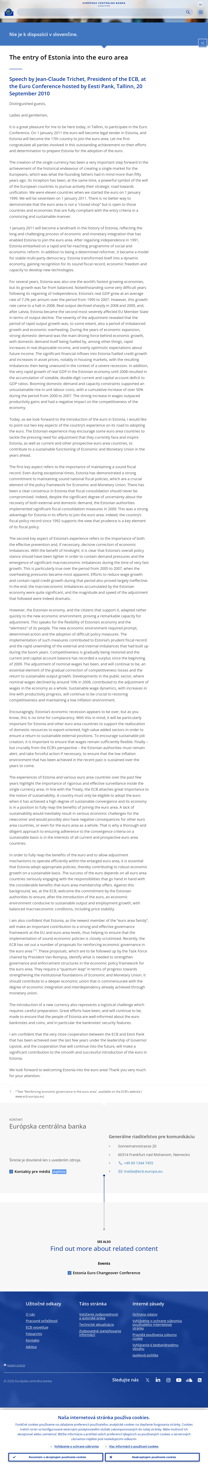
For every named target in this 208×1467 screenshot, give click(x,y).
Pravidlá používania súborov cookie (155, 1336)
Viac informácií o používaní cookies (134, 1444)
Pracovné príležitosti (42, 1321)
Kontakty (32, 1340)
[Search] (102, 12)
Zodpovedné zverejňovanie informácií (100, 1333)
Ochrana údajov (145, 1314)
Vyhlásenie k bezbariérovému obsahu (155, 1347)
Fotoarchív (34, 1334)
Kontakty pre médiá (32, 1171)
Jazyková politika (145, 1355)
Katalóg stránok (16, 1365)
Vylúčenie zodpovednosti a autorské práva (98, 1316)
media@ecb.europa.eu (143, 1171)
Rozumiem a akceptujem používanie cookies (56, 1456)
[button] (200, 4)
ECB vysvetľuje (37, 1327)
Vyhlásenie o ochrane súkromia (76, 1444)
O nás (30, 1314)
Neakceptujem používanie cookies (152, 1456)
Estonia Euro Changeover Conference (106, 1272)
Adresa (31, 1347)
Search (188, 12)
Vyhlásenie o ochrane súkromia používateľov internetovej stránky (157, 1324)
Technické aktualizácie (96, 1324)
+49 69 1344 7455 (138, 1162)
